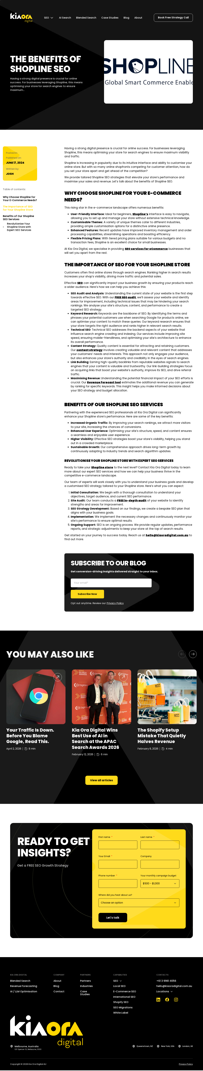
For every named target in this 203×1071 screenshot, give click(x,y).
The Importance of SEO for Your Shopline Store (18, 208)
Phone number (107, 876)
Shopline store (102, 467)
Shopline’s (140, 214)
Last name (147, 837)
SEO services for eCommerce (146, 249)
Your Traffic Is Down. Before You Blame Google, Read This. (30, 736)
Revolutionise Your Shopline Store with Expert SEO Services (19, 227)
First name (104, 837)
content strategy (89, 350)
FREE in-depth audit (131, 500)
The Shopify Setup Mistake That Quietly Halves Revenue (162, 736)
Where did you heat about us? (115, 895)
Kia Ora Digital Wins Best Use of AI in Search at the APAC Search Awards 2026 (95, 738)
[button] (182, 654)
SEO (80, 283)
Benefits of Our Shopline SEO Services (18, 218)
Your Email (104, 856)
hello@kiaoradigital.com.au (167, 535)
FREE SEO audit (125, 297)
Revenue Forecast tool (104, 382)
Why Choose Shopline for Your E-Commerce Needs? (20, 199)
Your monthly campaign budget (158, 876)
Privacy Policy (115, 603)
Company (146, 856)
